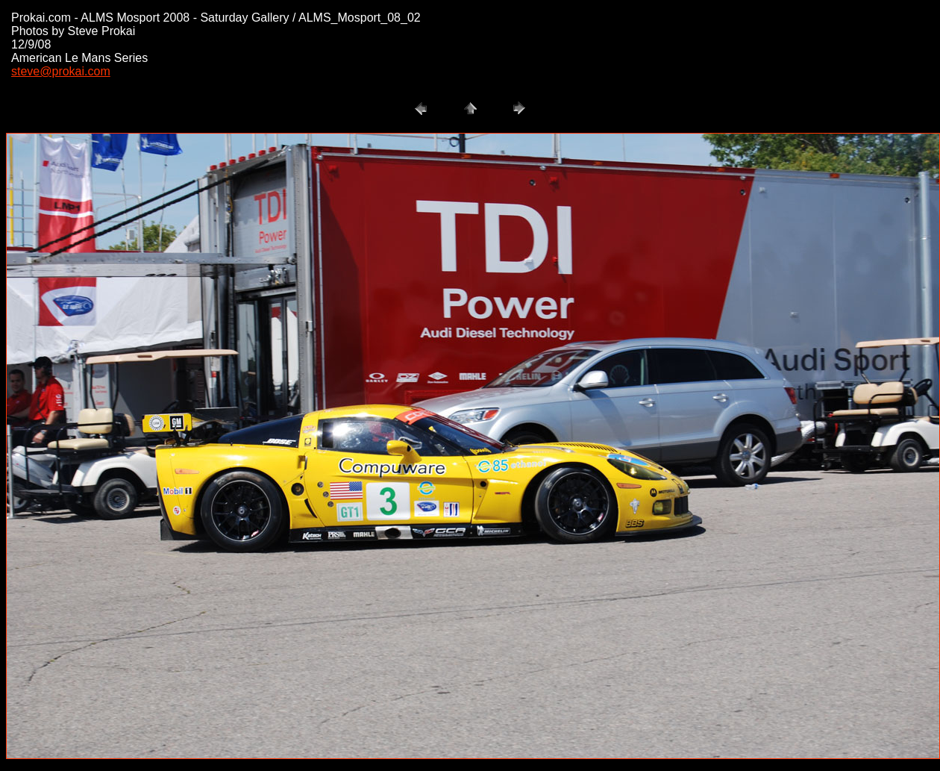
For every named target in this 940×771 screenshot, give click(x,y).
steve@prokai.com (60, 71)
